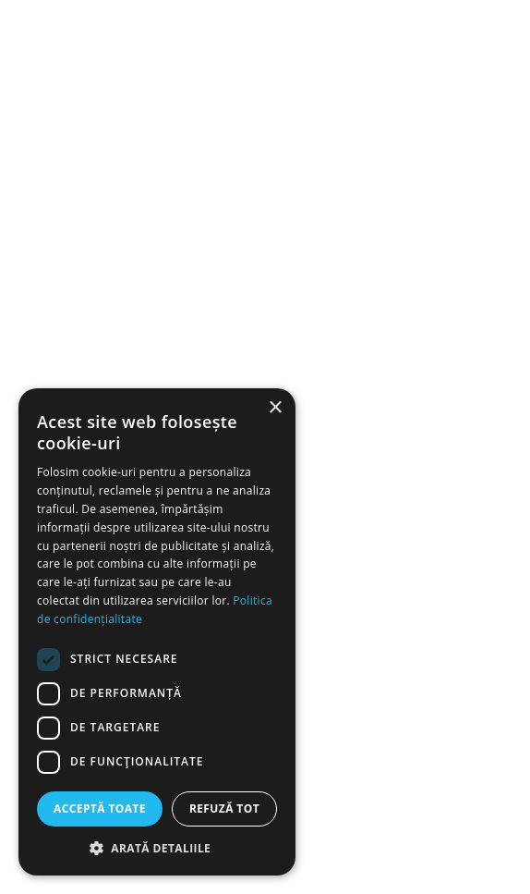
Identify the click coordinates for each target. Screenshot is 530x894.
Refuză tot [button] (224, 808)
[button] (157, 848)
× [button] (275, 408)
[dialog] (156, 632)
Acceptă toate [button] (100, 808)
